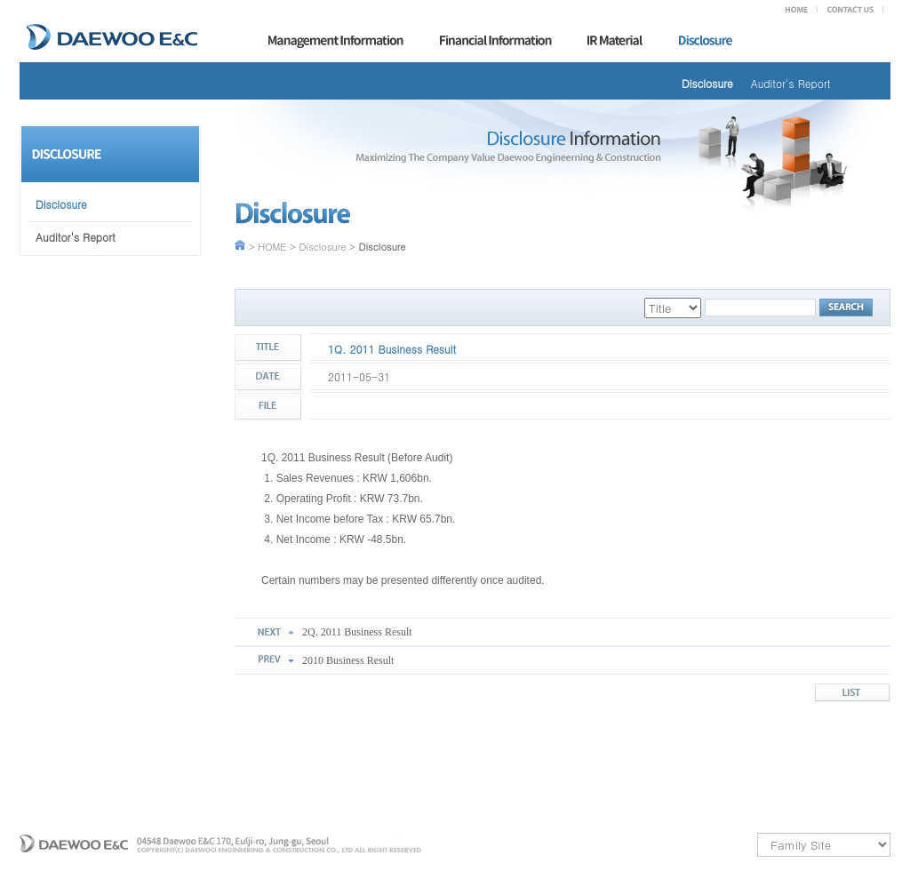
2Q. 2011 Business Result (357, 632)
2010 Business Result (348, 660)
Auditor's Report (791, 83)
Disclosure (707, 83)
